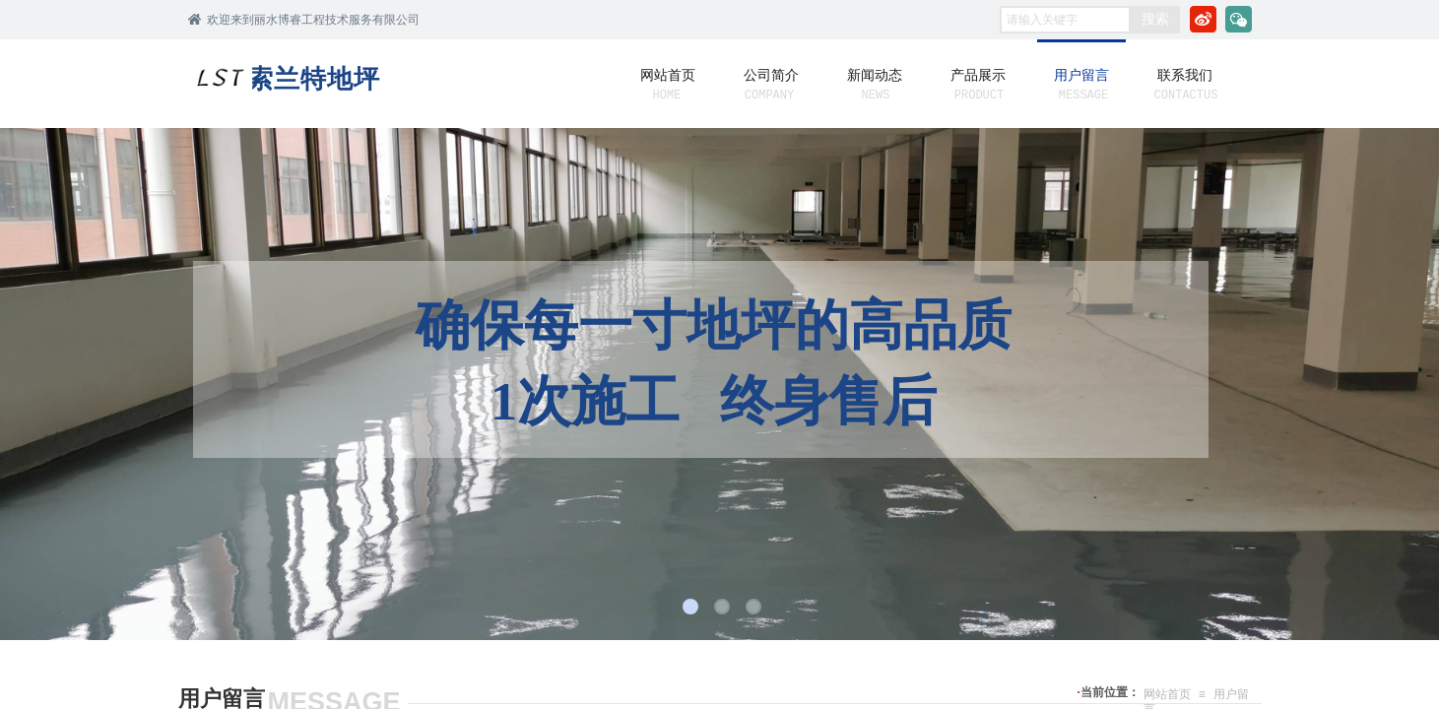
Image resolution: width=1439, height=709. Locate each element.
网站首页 (1167, 694)
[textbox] (1065, 19)
